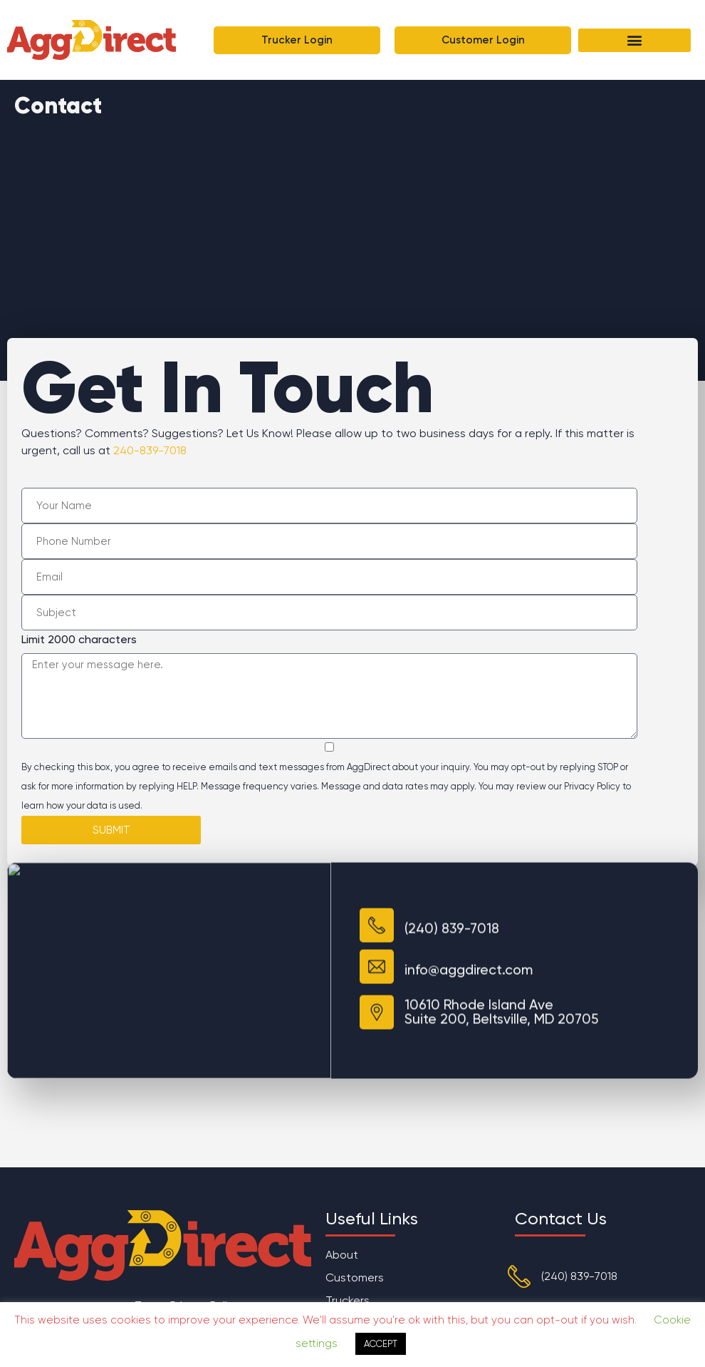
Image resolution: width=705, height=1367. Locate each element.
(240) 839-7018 (579, 1276)
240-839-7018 (150, 450)
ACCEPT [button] (380, 1343)
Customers (354, 1277)
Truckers (347, 1300)
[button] (634, 40)
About (341, 1254)
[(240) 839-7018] (519, 1276)
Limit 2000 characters (79, 639)
